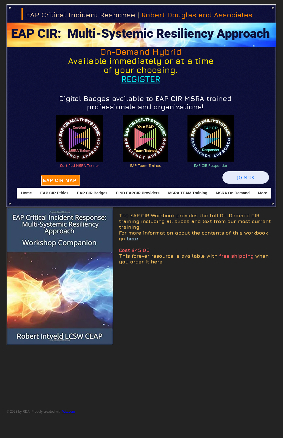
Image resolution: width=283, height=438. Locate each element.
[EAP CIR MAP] (60, 180)
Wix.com (68, 411)
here (132, 238)
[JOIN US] (245, 177)
